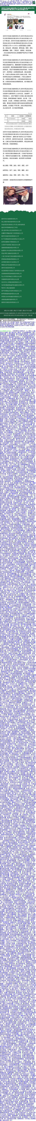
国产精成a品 (31, 1029)
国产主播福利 (9, 1066)
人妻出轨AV (22, 369)
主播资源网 (26, 524)
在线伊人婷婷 (15, 1086)
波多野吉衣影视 (11, 910)
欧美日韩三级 (31, 811)
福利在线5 (12, 580)
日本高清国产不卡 (9, 923)
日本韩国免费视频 (29, 349)
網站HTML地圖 (27, 310)
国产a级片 (6, 989)
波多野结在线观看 (6, 503)
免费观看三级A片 (7, 672)
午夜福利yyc (21, 418)
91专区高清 (4, 1068)
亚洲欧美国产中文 (16, 716)
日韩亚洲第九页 (21, 682)
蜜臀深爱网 (18, 349)
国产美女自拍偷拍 (10, 867)
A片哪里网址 (5, 644)
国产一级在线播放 (23, 980)
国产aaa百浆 (4, 848)
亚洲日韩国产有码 (19, 662)
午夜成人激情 (5, 389)
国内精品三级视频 (7, 349)
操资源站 (20, 623)
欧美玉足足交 (31, 664)
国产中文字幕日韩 (29, 435)
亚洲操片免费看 (9, 771)
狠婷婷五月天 (31, 963)
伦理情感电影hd (21, 911)
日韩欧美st (30, 693)
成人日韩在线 (22, 510)
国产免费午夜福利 (9, 630)
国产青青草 (13, 509)
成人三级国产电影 (25, 612)
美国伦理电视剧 (12, 584)
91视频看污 (4, 690)
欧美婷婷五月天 (12, 406)
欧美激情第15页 (14, 360)
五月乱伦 (16, 1046)
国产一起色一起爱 (27, 685)
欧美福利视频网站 (20, 728)
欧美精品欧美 (5, 550)
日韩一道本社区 (15, 443)
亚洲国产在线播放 (22, 355)
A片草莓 (18, 607)
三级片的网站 (17, 738)
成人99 (9, 708)
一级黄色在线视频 (15, 785)
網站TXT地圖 (18, 310)
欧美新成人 (7, 507)
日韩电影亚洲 (22, 890)
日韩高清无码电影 (25, 632)
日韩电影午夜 (24, 1040)
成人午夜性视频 (5, 1060)
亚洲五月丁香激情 (6, 751)
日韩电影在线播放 (19, 900)
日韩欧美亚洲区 (30, 623)
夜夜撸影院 (16, 732)
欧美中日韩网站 (12, 474)
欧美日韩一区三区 (16, 457)
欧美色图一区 (22, 1023)
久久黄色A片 (10, 836)
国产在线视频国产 (13, 1032)
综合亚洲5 (27, 885)
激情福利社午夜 (6, 627)
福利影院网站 (29, 708)
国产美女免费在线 (21, 540)
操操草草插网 (30, 805)
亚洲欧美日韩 (15, 931)
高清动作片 (10, 363)
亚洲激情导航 (21, 727)
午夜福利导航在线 (7, 713)
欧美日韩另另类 (23, 794)
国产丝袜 (13, 610)
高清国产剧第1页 (7, 470)
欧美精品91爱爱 (12, 884)
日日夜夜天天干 (25, 523)
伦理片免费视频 (6, 847)
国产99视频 (23, 730)
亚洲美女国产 (17, 862)
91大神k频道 (10, 681)
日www (31, 905)
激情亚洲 (28, 338)
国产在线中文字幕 (28, 1051)
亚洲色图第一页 (24, 354)
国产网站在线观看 (25, 848)
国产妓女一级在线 (25, 649)
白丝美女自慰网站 (7, 1020)
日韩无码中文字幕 (20, 745)
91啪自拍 (3, 980)
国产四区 (13, 383)
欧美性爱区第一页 (30, 897)
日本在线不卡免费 (15, 415)
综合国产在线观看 (22, 946)
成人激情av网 (12, 696)
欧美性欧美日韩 (8, 541)
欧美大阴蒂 (13, 936)
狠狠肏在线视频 (26, 575)
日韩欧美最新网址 (15, 524)
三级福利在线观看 (18, 578)
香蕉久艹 (17, 790)
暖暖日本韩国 (9, 343)
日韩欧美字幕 (28, 699)
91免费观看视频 (28, 481)
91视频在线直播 (26, 636)
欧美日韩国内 (21, 1114)
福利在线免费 (19, 441)
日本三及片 (8, 704)
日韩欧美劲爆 (14, 1095)
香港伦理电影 (27, 652)
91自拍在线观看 (14, 1063)
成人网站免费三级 (12, 632)
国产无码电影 (25, 887)
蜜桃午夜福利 (5, 529)
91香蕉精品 (4, 543)
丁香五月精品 (5, 1106)
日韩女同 (24, 607)
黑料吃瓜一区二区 (11, 1048)
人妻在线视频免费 (6, 821)
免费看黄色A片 (11, 890)
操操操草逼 (31, 670)
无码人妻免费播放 (19, 530)
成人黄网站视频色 (6, 810)
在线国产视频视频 (25, 884)
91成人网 (32, 983)
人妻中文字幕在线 (6, 767)
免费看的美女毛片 (26, 818)
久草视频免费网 (18, 572)
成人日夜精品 (23, 736)
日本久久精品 (24, 844)
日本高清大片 (15, 1011)
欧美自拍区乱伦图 (25, 538)
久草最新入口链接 (20, 467)
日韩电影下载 (30, 877)
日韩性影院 (31, 518)
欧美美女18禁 (31, 580)
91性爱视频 (14, 1009)
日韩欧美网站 (22, 429)
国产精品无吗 (7, 833)
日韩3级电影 (20, 380)
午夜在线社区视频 (22, 564)
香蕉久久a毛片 (21, 991)
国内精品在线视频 (23, 770)
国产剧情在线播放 (20, 541)
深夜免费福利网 (18, 372)
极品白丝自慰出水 (17, 965)
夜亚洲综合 (16, 856)
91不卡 (14, 724)
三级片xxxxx (20, 893)
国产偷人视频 (27, 793)
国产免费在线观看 (6, 1111)
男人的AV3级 (20, 440)
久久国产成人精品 (20, 1066)
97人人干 (3, 475)
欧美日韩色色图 (6, 813)
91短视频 (6, 412)
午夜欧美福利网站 (8, 642)
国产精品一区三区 (18, 1037)
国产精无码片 (25, 1074)
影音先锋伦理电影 (10, 888)
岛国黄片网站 (15, 971)
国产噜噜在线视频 (10, 452)
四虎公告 (27, 581)
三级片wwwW (10, 942)
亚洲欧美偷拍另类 (29, 477)
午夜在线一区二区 (9, 377)
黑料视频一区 (13, 646)
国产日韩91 (31, 882)
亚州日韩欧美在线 (23, 1005)
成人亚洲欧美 (15, 352)
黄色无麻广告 (9, 411)
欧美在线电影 (10, 979)
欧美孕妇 (13, 340)
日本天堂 (29, 380)
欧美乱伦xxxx (15, 989)
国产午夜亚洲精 (17, 699)
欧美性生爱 (16, 498)
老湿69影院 (30, 561)
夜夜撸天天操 (17, 847)
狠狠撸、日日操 (23, 888)
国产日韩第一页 (26, 874)
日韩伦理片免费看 (23, 861)
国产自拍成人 (19, 391)
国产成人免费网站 (16, 655)
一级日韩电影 (22, 1043)
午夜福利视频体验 (16, 673)
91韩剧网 (31, 730)
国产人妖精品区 (14, 414)
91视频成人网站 (8, 391)
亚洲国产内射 (12, 744)
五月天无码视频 (11, 940)
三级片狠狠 (30, 570)
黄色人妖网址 (5, 1014)
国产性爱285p (10, 911)
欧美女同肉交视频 (17, 389)
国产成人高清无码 (9, 365)
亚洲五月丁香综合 (27, 791)
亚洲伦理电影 (22, 549)
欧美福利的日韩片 (22, 908)
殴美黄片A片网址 (13, 818)
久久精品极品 (17, 532)
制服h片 (31, 851)
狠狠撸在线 (5, 517)
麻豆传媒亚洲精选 (22, 334)
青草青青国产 (9, 607)
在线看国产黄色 (5, 805)
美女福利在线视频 (15, 638)
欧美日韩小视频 (12, 925)
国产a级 (30, 552)
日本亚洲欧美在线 (22, 678)
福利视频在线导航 (13, 773)
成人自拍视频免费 (25, 400)
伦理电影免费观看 (25, 1009)
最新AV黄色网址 (22, 841)
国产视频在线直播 (22, 721)
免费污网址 (23, 406)
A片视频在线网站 (30, 613)
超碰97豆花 (4, 1028)
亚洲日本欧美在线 (6, 825)
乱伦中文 (31, 661)
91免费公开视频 (29, 457)
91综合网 (19, 923)
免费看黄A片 (4, 894)
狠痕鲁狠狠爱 (18, 672)
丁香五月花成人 (20, 765)
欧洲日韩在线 (5, 352)
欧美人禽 (7, 669)
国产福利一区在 (26, 498)
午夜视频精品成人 (20, 1039)
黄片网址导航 (12, 997)
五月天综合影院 (9, 1099)
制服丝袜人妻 (5, 592)
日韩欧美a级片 (12, 1049)
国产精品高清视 (30, 762)
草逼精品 (20, 383)
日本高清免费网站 (19, 563)
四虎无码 (12, 807)
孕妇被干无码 (23, 601)
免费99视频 (30, 619)
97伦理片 (16, 853)
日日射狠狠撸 (29, 750)
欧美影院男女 (15, 458)
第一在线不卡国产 (18, 586)
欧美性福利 (32, 692)
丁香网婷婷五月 (8, 1094)
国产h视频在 (11, 722)
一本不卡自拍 (31, 900)
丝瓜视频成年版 (6, 615)
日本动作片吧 (26, 705)
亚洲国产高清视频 (29, 669)
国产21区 (31, 549)
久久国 (18, 616)
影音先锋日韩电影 (15, 533)
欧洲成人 (21, 1080)
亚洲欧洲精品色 (18, 920)
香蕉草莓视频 (30, 1059)
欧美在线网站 (13, 381)
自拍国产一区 (14, 517)
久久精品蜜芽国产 (20, 834)
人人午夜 (19, 335)
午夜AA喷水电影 (13, 633)
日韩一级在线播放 (23, 779)
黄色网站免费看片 (9, 616)
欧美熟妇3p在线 (15, 1117)
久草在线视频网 (8, 385)
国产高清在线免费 (20, 357)
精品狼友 (16, 1091)
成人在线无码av (21, 630)
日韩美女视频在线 (24, 1049)
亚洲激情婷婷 (9, 441)
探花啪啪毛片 (23, 816)
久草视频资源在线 (10, 549)
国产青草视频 (5, 874)
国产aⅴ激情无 (20, 423)
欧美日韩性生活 (5, 338)
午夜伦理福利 (10, 408)
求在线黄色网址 (9, 946)
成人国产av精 (9, 689)
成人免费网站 (5, 676)
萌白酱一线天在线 (10, 504)
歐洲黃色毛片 (19, 681)
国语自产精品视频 (12, 1085)
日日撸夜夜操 (10, 398)
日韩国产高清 (29, 920)
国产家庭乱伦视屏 (24, 879)
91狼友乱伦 (27, 639)
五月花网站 (28, 999)
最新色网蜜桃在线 (20, 599)
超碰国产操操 (5, 996)
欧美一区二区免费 (30, 527)
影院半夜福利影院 (27, 497)
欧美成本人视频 (27, 1052)
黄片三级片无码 (8, 765)
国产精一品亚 (14, 851)
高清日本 (19, 642)
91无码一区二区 (6, 718)
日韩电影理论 (14, 848)
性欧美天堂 (30, 394)
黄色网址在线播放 (16, 1013)
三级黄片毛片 (8, 500)
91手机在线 (16, 461)
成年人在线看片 (21, 512)
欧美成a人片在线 (15, 583)
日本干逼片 (8, 788)
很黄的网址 (24, 1100)
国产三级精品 (18, 994)
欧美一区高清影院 (24, 676)
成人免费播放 (9, 432)
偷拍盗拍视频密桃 (20, 1029)
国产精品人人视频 (22, 342)
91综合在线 (23, 474)
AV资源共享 (9, 540)
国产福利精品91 (26, 567)
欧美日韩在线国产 (9, 345)
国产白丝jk (7, 762)
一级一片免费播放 (7, 804)
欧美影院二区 (24, 401)
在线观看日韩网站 (12, 983)
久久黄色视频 (13, 1002)
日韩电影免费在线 (10, 913)
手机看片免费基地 (16, 1079)
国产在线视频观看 (19, 710)
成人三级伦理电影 (12, 730)
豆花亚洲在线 (5, 656)
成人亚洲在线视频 (25, 733)
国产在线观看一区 (15, 778)
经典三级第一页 (23, 907)
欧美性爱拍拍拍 (19, 618)
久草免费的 (16, 1034)
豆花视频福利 (27, 332)
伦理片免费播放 (12, 1097)
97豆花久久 (17, 704)
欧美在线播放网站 (9, 409)
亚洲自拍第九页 (8, 561)
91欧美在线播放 (15, 1056)
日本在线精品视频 (23, 837)
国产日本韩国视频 (22, 707)
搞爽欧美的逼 (31, 530)
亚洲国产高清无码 (16, 894)
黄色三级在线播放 (28, 415)
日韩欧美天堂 (9, 1103)
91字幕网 (22, 1089)
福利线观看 (4, 784)
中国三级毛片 (7, 438)
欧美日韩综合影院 (28, 1106)
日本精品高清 (25, 767)
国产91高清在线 (25, 555)
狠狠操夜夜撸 (7, 1008)
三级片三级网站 (9, 420)
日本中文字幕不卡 (12, 768)
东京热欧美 (10, 1062)
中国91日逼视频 (25, 507)
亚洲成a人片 (18, 363)
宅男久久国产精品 (10, 552)
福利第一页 (23, 830)
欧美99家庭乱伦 (26, 573)
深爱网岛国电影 (27, 421)
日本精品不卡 (9, 808)
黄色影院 (26, 1003)
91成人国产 (31, 599)
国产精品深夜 (19, 1094)
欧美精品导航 (25, 392)
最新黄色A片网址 (13, 959)
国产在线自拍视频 (25, 646)
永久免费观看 (25, 641)
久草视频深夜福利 (28, 337)
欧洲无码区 (32, 943)
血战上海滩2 (31, 722)
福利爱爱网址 (18, 857)
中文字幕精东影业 (9, 707)
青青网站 (20, 1036)
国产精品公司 (9, 513)
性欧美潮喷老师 (30, 526)
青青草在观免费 (6, 1031)
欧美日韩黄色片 (21, 463)
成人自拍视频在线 (22, 420)
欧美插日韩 (16, 615)
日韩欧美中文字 (14, 547)
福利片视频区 (24, 412)
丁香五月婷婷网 (17, 999)
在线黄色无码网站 (12, 394)
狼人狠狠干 (20, 1099)
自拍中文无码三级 (23, 968)
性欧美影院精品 (5, 629)
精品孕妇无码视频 (9, 386)
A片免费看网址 (17, 481)
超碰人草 (6, 1095)
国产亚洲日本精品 (6, 710)
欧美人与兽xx (24, 983)
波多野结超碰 (25, 732)
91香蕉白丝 (9, 1029)
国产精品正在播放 (22, 635)
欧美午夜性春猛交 (11, 659)
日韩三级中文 (5, 395)
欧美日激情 (21, 469)
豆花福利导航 (7, 1100)
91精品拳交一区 (5, 1059)
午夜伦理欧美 (7, 530)
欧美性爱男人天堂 (9, 742)
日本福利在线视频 (16, 527)
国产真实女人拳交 (15, 332)
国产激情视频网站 (19, 739)
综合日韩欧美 (5, 791)
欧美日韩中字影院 (9, 355)
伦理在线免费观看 (12, 649)
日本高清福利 (27, 1065)
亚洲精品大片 (10, 489)
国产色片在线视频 (19, 687)
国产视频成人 (20, 836)
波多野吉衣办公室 (10, 828)
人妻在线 (32, 584)
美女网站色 (11, 374)
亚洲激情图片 (19, 526)
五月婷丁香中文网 (30, 626)
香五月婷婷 (30, 501)
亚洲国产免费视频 (13, 575)
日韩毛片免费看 (16, 880)
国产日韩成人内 (5, 586)
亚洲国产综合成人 (12, 566)
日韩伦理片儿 (24, 1112)
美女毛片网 (4, 811)
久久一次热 (17, 1077)
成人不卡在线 (7, 903)
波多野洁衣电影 (28, 1103)
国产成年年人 (12, 429)
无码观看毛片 (19, 713)
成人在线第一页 (25, 784)
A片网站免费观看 (10, 490)
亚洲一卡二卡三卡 (30, 655)
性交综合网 (13, 418)
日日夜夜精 (32, 348)
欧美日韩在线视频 (15, 543)
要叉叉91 (25, 533)
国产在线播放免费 (27, 458)
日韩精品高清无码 (27, 790)
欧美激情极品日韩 (7, 693)
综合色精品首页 (8, 477)
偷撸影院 (20, 1118)
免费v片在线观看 (16, 639)
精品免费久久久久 (23, 953)
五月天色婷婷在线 (21, 905)
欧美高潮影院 (25, 361)
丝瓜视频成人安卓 (9, 1042)
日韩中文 (12, 368)
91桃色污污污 (13, 781)
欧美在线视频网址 (18, 1059)
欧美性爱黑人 (31, 727)
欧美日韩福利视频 (22, 950)
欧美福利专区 (10, 342)
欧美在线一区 (16, 824)
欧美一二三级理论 (28, 1072)
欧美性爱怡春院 (19, 506)
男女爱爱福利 (13, 401)
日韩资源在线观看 (30, 1019)
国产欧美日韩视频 (6, 687)
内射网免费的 (28, 701)
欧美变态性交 (27, 880)
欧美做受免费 (15, 550)
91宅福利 (22, 394)
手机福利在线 (29, 808)
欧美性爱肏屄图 (5, 375)
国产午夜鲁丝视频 (6, 994)
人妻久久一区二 (24, 454)
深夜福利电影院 (27, 460)
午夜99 (5, 369)
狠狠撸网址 (9, 599)
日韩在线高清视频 (27, 1063)
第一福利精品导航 (10, 1118)
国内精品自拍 (18, 810)
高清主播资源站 (17, 695)
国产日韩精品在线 (15, 1057)
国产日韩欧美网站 (9, 472)
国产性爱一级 (17, 814)
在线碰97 (16, 1074)
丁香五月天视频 (14, 798)
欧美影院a (13, 725)
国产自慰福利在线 (9, 893)
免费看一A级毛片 (15, 801)
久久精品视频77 (6, 1037)
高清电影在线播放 (25, 1085)
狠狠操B (14, 1026)
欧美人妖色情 (10, 756)
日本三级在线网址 (22, 771)
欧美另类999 (28, 759)
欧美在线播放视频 (16, 759)
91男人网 (31, 1066)
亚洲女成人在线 (28, 993)
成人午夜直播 (19, 587)
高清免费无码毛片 (20, 487)
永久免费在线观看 (30, 675)
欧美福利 (19, 993)
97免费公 (32, 801)
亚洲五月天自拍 (30, 1036)
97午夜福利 (21, 447)
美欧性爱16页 (28, 934)
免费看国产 (30, 1105)
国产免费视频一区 (13, 573)
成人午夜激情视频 (7, 670)
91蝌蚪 (6, 492)
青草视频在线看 (23, 1071)
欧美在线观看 (31, 590)
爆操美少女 (18, 477)
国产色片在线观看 (27, 1032)
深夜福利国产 (24, 1097)
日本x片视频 (4, 673)
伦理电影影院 (22, 504)
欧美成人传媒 (7, 1075)
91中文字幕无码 (28, 698)
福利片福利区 (10, 891)
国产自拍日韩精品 (19, 470)
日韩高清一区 (21, 501)
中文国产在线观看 (19, 451)
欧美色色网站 (29, 1008)
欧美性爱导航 (5, 1026)
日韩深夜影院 (5, 1009)
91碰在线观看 (23, 659)
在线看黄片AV (12, 879)
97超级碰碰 (27, 1062)
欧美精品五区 (25, 755)
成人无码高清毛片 (29, 1109)
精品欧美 (31, 541)
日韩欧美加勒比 (5, 748)
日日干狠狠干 (7, 435)
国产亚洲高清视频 (18, 748)
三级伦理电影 (14, 492)
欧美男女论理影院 (16, 782)
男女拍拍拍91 (27, 532)
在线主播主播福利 (30, 1013)
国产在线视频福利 (28, 821)
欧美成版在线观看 (26, 492)
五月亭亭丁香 (19, 954)
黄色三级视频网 (9, 484)
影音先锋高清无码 (24, 842)
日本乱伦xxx (13, 736)
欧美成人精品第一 (6, 739)
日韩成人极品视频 (10, 421)
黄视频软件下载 (5, 1052)
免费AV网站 (27, 923)
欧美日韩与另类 (21, 368)
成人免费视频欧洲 (23, 464)
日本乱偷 (9, 920)
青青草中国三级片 (27, 1016)
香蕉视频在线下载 (24, 725)
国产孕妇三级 (13, 775)
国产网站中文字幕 (10, 590)
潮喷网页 (13, 876)
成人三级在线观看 (7, 902)
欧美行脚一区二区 (30, 782)
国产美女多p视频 (19, 822)
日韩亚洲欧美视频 (30, 802)
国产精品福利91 (20, 845)
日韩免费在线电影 (19, 712)
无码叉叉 (28, 432)
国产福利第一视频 (16, 799)
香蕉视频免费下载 (12, 951)
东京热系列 (28, 592)
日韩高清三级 (9, 480)
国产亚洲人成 (5, 457)
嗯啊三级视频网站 (29, 819)
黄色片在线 (16, 1060)
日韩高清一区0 (12, 937)
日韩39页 (20, 696)
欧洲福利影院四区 (6, 662)
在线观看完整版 (19, 693)
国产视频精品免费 (29, 642)
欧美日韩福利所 (19, 478)
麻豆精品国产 (25, 1034)
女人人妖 (25, 982)
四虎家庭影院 (16, 520)
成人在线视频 (31, 469)
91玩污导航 (4, 758)
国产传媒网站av (23, 509)
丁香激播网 (11, 678)
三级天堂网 (21, 927)
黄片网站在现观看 (25, 951)
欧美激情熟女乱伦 (24, 796)
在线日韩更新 (21, 580)
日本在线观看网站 (23, 679)
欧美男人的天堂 (25, 1000)
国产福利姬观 (15, 644)
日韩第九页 (17, 609)
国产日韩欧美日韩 (30, 994)
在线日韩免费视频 (13, 650)
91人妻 (23, 466)
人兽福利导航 (12, 475)
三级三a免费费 (29, 672)
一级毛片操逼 (19, 764)
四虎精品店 (11, 1114)
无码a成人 (31, 474)
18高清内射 (5, 368)
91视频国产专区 (23, 560)
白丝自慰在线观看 (22, 472)
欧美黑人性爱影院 (27, 1046)
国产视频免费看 (27, 776)
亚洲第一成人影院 (27, 773)
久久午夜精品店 (23, 937)
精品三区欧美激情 (22, 939)
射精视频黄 (25, 1075)
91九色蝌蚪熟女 (5, 877)
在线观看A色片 (30, 954)
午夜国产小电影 (12, 569)
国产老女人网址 (15, 1051)
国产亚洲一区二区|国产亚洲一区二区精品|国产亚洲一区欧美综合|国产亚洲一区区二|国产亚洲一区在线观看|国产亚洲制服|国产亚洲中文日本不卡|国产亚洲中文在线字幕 (18, 324)
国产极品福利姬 (18, 346)
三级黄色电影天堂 (6, 521)
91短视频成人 (30, 572)
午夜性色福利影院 (6, 544)
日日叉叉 (24, 670)
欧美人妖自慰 (27, 894)
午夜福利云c (7, 814)
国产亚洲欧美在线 (9, 1082)
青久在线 (22, 455)
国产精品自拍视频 (27, 868)
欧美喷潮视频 (12, 861)
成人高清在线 (9, 1039)
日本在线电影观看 (25, 781)
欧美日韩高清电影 (13, 887)
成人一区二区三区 (9, 589)
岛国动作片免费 (15, 652)
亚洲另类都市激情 (28, 1057)
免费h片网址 (10, 954)
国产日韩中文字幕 (30, 850)
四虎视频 (16, 767)
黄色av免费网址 (9, 721)
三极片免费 (28, 1014)
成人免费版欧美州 (6, 621)
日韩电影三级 (13, 601)
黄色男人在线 (19, 546)
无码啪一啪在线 (16, 669)
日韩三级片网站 (11, 919)
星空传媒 (7, 824)
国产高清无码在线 (22, 742)
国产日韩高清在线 (6, 371)
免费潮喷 (15, 1115)
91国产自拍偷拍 (15, 647)
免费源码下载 (22, 692)
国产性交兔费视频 (23, 859)
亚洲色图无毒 (24, 1102)
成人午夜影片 (31, 381)
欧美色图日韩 (30, 870)
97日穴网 (12, 811)
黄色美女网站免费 (25, 566)
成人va (9, 685)
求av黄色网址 (9, 366)
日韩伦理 (3, 884)
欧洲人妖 (25, 778)
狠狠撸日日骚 (25, 989)
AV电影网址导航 (22, 943)
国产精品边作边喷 (30, 799)
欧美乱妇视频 (7, 1077)
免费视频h (10, 1072)
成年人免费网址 (11, 927)
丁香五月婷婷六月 (17, 592)
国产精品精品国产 (18, 627)
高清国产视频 (20, 570)
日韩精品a (25, 1068)
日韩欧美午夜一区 (9, 950)
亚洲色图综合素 (8, 658)
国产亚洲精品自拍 (19, 833)
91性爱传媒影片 (9, 962)
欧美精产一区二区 (7, 728)
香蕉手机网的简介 (26, 395)
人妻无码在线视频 (29, 366)
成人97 (19, 724)
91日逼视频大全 (6, 899)
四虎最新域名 (14, 412)
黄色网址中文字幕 (25, 483)
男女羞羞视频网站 (16, 701)
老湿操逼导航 (25, 644)
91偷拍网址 (15, 827)
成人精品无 (7, 555)
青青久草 (28, 391)
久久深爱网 (4, 801)
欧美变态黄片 (25, 853)
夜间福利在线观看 (16, 735)
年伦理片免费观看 (30, 1079)
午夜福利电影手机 (22, 495)
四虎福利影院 (21, 409)
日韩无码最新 (26, 583)
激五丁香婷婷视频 (6, 966)
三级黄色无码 (21, 756)
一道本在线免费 (26, 424)
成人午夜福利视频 (9, 535)
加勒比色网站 (22, 552)
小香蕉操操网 (13, 1089)
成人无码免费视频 (10, 447)
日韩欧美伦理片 (6, 532)
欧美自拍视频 (28, 751)
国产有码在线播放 (26, 558)
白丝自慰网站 (13, 444)
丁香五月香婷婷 (21, 942)
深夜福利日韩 (5, 417)
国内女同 (30, 1045)
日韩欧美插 (8, 372)
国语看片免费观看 (16, 576)
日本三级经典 (8, 618)
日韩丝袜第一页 (22, 656)
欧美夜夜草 (13, 960)
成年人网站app (8, 506)
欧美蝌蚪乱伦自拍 (25, 933)
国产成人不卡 (25, 360)
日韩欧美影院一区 (27, 1088)
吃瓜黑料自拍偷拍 (7, 478)
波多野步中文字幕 (22, 386)
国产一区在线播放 (9, 564)
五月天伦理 (7, 999)
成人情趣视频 (12, 953)
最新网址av (10, 431)
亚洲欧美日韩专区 (10, 679)
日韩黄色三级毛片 (19, 331)
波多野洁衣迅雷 (29, 351)
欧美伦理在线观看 (19, 664)
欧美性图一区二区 (12, 1000)
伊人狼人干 (10, 745)
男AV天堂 (6, 971)
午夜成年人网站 (9, 1025)
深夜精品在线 (12, 510)
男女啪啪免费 (9, 467)
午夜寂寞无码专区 (16, 897)
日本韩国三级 (22, 744)
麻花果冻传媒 (5, 868)
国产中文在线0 (14, 986)
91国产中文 (23, 827)
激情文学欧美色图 (6, 1108)
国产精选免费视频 (13, 497)
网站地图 (11, 327)
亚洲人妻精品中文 (20, 515)
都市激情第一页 (28, 673)
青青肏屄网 (10, 1069)
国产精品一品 (9, 523)
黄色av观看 (8, 712)
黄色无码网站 (31, 455)
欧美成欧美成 (24, 403)
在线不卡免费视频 (22, 378)
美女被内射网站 (5, 802)
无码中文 (3, 573)
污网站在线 (10, 916)
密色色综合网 (12, 603)
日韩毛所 (24, 615)
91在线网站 (15, 507)
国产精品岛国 (12, 794)
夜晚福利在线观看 (26, 959)
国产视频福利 (13, 844)
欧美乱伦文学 (27, 724)
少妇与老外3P (13, 830)
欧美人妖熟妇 (28, 576)
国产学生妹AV (19, 750)
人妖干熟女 (30, 739)
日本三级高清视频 (13, 518)
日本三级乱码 (19, 432)
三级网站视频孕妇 (8, 908)
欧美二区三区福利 (15, 776)
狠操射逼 (22, 381)
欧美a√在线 (16, 1075)
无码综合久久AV (27, 1028)
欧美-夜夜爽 (14, 483)
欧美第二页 (18, 366)
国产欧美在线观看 (11, 403)
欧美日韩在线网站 (15, 982)
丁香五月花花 (5, 945)
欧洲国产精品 (10, 747)
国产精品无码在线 (12, 612)
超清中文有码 (15, 567)
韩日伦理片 (22, 882)
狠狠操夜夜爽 (31, 833)
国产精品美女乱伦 (23, 913)
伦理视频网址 (7, 900)
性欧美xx (12, 463)
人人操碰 (3, 879)
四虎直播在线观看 (18, 553)
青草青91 (27, 546)
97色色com (3, 601)
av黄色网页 (21, 475)
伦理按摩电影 (29, 689)
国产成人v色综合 (20, 486)
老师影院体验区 (11, 692)
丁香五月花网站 (15, 1106)
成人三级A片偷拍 (18, 762)
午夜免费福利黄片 (15, 1065)
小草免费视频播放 (9, 348)
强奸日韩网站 (5, 458)
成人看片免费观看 (10, 968)
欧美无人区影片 (24, 761)
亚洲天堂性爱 (28, 358)
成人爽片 (10, 357)
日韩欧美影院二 (5, 724)
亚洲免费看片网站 (18, 877)
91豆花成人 (23, 444)
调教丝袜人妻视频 (15, 702)
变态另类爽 (10, 705)
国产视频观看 (17, 1109)
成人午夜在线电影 (19, 1108)
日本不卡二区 (9, 424)
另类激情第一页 (15, 873)
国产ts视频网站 (12, 733)
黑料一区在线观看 (20, 902)
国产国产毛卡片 (5, 699)
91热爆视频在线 (23, 928)
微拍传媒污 (20, 864)
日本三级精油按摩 (17, 945)
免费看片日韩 (23, 684)
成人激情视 (30, 979)
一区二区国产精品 (23, 449)
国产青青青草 (5, 922)
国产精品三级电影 (7, 546)
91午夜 (16, 658)
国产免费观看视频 (22, 1082)
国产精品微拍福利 (6, 572)
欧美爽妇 (25, 1117)
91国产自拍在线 (7, 526)
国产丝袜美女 (30, 712)
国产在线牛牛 (31, 595)
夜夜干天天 (16, 718)
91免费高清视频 (9, 917)
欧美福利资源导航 (10, 1083)
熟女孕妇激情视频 (27, 537)
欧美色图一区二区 (9, 939)
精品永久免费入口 (13, 537)
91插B (19, 421)
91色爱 (3, 665)
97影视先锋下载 (11, 1036)
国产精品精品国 (29, 857)
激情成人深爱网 (12, 455)
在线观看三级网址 (28, 520)
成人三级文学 (22, 1026)
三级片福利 (14, 761)
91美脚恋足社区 (11, 661)
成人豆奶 (7, 816)
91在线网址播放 (30, 864)
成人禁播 (26, 1020)
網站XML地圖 (8, 310)
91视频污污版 (24, 593)
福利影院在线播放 (22, 807)
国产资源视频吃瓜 (18, 870)
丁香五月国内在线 (10, 928)
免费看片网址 (26, 616)
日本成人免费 (10, 943)
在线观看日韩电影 (9, 841)
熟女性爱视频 (5, 965)
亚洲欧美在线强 (20, 388)
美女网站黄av (5, 383)
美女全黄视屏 (13, 1006)
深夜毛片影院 (25, 352)
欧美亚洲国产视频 (12, 1102)
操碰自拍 (13, 922)
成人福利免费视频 (20, 916)
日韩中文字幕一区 (12, 598)
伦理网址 (12, 423)
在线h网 (8, 970)
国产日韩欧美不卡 (28, 1111)
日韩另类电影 (21, 722)
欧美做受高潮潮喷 (12, 1040)
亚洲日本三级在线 (30, 544)
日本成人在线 (12, 369)
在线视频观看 (19, 343)
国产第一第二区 (11, 854)
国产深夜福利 (15, 874)
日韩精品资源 (17, 358)
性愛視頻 (25, 801)
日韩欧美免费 (27, 604)
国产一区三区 (12, 770)
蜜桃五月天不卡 (17, 802)
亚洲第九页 (15, 555)
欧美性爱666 (14, 395)
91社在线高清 (27, 1031)
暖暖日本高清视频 (23, 828)
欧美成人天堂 (31, 825)
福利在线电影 (30, 893)
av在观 (27, 372)
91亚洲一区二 (30, 578)
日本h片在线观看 (23, 667)
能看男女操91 (18, 503)
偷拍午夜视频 (15, 868)
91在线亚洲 (16, 685)
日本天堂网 (14, 1112)
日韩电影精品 (9, 845)
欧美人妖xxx (17, 821)
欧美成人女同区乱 (12, 427)
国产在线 (31, 374)
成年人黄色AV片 (23, 404)
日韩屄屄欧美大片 (6, 857)
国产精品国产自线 (6, 871)
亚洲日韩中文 (27, 862)
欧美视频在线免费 (25, 775)
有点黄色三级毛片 (20, 513)
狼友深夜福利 (12, 980)
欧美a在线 (32, 736)
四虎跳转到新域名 (27, 1011)
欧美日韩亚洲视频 (9, 335)
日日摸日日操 (21, 811)
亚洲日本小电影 (5, 732)
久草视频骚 (11, 334)
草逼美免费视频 (19, 865)
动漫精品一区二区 (18, 813)
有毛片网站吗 (27, 871)
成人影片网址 (26, 1017)
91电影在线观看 (26, 718)
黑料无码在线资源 (20, 437)
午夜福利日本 (24, 768)
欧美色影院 (4, 337)
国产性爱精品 (23, 1048)
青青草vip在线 (12, 715)
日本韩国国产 (15, 755)
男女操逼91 (11, 380)
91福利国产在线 (8, 487)
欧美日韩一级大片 (28, 873)
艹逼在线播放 (29, 965)
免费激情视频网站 (27, 856)
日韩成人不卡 (24, 665)
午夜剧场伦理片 (9, 974)
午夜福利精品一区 (14, 460)
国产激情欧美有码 (19, 438)
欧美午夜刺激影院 (14, 1028)
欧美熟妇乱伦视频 (18, 629)
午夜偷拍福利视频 (20, 500)
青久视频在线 (7, 609)
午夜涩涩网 (26, 443)
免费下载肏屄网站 (28, 1056)
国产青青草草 (13, 494)
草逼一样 (18, 705)
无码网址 (29, 1114)
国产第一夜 (27, 503)
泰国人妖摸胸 (13, 653)
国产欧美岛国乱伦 (12, 976)
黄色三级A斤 (13, 426)
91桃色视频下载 (27, 1054)
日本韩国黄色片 (20, 446)
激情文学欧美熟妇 (8, 905)
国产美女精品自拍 (27, 414)
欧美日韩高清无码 (16, 417)
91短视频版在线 (15, 606)
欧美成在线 (26, 647)
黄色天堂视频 (24, 494)
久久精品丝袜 (30, 388)
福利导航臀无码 (9, 378)
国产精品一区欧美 (18, 988)
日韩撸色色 (12, 690)
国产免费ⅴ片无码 (25, 426)
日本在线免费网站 (27, 650)
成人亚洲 (17, 424)
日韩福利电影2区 (16, 819)
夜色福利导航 (24, 633)
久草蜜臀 (9, 358)
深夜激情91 (11, 495)
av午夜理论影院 (8, 388)
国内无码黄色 (18, 544)
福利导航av (20, 747)
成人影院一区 (26, 1077)
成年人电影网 (22, 914)
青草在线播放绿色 (25, 976)
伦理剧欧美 (21, 590)
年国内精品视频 (20, 561)
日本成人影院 (22, 910)
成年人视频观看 (8, 446)
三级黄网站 (17, 1111)
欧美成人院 (21, 490)
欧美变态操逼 (5, 581)
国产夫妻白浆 (10, 727)
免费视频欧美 (27, 753)
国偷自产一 (28, 695)
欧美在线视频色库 (16, 934)
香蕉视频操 (21, 1105)
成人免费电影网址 (22, 535)
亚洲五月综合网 (12, 933)
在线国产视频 (15, 957)
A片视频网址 (7, 856)
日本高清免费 (5, 956)
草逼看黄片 (25, 550)
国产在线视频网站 (19, 521)
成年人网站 (10, 930)
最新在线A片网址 (10, 667)
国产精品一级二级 (7, 596)
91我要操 (14, 816)
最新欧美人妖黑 (5, 675)
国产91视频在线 (18, 899)
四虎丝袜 (12, 963)
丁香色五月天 (13, 354)
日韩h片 (17, 670)
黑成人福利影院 (5, 481)
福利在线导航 (5, 859)
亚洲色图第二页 (26, 931)
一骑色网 (15, 397)
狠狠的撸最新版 (26, 957)
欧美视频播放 (12, 1043)
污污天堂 (9, 434)
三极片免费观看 (25, 996)
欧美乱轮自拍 (22, 997)
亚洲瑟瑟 (3, 1105)
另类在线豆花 (7, 862)
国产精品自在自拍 (22, 377)
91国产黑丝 (4, 580)
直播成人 (25, 702)
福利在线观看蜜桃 (6, 741)
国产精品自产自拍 (17, 581)
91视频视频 (30, 765)
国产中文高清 (31, 985)
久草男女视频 (11, 1105)
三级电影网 (32, 1043)
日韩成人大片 (13, 556)
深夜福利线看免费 (13, 641)
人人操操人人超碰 (26, 1091)
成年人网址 (11, 864)
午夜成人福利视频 (20, 431)
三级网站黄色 (17, 435)
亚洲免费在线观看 (25, 1115)
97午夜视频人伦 (8, 619)
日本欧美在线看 (12, 719)
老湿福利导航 (19, 480)
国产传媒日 (18, 1062)
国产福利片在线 (23, 936)
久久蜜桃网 (27, 962)
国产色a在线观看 (23, 690)
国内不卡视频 (25, 971)
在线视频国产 (10, 512)
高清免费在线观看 (23, 922)
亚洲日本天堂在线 (22, 589)
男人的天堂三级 (12, 593)
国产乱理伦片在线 (10, 623)
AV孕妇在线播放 (11, 842)
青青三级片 (30, 627)
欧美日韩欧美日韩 (10, 595)
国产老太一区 (16, 793)
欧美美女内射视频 (6, 563)
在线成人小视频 (17, 351)
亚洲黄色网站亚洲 (18, 338)
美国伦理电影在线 (20, 1045)
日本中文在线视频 (12, 454)
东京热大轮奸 (5, 897)
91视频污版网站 (5, 351)
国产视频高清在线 (28, 896)
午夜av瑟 (6, 698)
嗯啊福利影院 (5, 1112)
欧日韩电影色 (21, 963)
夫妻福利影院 (22, 452)
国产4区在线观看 (25, 973)
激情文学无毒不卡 (6, 985)
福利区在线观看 (13, 558)
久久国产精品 (29, 747)
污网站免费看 (22, 1083)
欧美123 (13, 656)
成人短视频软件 (21, 374)
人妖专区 (8, 738)
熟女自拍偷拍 (9, 839)
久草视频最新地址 (6, 853)
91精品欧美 (23, 397)
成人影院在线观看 (25, 653)
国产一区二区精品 (22, 484)
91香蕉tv (23, 518)
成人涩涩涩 (32, 515)
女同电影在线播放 (22, 345)
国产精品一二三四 (15, 896)
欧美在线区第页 (17, 675)
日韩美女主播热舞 (13, 361)
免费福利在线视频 (10, 885)
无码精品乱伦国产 (19, 371)
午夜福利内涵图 (18, 1008)
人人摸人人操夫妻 (8, 570)
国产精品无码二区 (15, 753)
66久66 (16, 930)
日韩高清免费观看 (6, 1074)
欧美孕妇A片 (20, 408)
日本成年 (30, 369)
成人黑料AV (7, 451)
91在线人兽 (18, 1003)
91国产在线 (24, 1095)
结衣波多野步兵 (27, 785)
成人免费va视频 (11, 404)
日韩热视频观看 (26, 1086)
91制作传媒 (25, 547)
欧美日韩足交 (21, 891)
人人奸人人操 (31, 756)
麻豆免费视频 (31, 1025)
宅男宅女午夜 (12, 907)
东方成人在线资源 (19, 985)
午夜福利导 (4, 1057)
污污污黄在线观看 (22, 489)
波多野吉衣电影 (18, 708)
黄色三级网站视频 (10, 1022)
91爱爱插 (14, 676)
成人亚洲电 (13, 560)
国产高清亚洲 (15, 624)
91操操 (26, 945)
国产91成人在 (24, 584)
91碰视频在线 (5, 527)
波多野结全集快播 (24, 715)
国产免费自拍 (13, 538)
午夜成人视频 (5, 624)
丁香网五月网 (16, 1052)
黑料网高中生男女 (9, 682)
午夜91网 (19, 962)
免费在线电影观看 (7, 834)
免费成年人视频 (14, 392)
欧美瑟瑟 (20, 885)
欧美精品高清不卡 (29, 335)
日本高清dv (13, 1005)
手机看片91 (8, 1109)
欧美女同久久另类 (27, 986)
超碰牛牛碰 (17, 871)
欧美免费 (6, 443)
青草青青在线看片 (6, 1046)
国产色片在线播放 (7, 764)
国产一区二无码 (11, 464)
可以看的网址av (8, 790)
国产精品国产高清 (10, 449)
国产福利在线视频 (15, 1068)
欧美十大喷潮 (25, 977)
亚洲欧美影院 (22, 1022)
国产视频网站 (7, 346)
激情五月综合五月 (7, 437)
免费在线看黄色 (5, 520)
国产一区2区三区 (12, 684)
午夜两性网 (5, 986)
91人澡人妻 (10, 515)
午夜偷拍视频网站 (23, 603)
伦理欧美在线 (22, 854)
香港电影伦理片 (27, 704)
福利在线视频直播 (19, 788)
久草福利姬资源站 (10, 1071)
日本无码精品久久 (28, 824)
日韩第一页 (26, 787)
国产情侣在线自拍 (16, 850)
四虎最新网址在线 (18, 805)
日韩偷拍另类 (18, 751)
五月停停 (16, 1100)
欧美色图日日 (14, 758)
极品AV (18, 398)
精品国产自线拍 (11, 1023)
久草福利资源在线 (15, 698)
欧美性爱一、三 (27, 638)
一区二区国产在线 (30, 716)
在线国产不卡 (16, 1054)
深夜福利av (21, 867)
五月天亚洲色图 (11, 882)
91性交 (2, 738)
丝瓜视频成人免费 (22, 1042)
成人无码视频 (24, 427)
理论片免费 (4, 332)
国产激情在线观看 (18, 1092)
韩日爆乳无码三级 (23, 340)
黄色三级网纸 (21, 979)
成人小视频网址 (24, 598)
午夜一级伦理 (7, 664)
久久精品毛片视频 (20, 1069)
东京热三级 (26, 398)
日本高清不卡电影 (13, 1016)
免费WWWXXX (8, 587)
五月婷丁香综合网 (7, 1045)
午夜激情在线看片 (25, 569)
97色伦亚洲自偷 (21, 974)
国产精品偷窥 (31, 804)
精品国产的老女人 (15, 337)
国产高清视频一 (21, 348)
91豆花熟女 (30, 867)
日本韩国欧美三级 (29, 738)
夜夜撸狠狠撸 (17, 1031)
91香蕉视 (10, 486)
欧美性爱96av (19, 808)
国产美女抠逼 (12, 1080)
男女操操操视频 (14, 466)
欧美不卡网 (18, 1020)
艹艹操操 (24, 1060)
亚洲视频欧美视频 (20, 596)
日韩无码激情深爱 (18, 831)
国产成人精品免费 (18, 375)
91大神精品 (8, 831)
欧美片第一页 (10, 501)
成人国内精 (6, 880)
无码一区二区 (5, 483)
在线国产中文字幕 (23, 610)
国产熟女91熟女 (26, 798)
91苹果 (5, 715)
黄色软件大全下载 (26, 930)
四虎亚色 (25, 814)
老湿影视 (27, 966)
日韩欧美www (12, 796)
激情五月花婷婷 (26, 609)
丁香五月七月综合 (19, 621)
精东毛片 (4, 1080)
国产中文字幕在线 (15, 604)
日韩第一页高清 (28, 847)
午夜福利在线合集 (23, 940)
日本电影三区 (13, 973)
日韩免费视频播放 (25, 758)
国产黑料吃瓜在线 (26, 658)
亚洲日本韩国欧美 (6, 822)
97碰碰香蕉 (4, 807)
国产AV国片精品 (23, 960)
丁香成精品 (24, 517)
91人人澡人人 (14, 784)
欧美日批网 (21, 876)
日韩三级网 (18, 1103)
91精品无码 (24, 851)
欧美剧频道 (21, 595)
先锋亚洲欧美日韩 (25, 556)
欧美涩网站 (23, 948)
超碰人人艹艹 (29, 480)
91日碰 (16, 523)
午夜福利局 (23, 1006)
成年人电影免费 (8, 1003)
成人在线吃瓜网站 (20, 385)
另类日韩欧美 (16, 1017)
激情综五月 (15, 996)
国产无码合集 (19, 411)
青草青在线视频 (26, 624)
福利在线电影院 (20, 619)
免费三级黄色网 (9, 993)
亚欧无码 (18, 1072)
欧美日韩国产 (21, 365)
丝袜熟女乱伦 (10, 991)
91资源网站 (23, 1002)
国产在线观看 (31, 845)
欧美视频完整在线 (16, 613)
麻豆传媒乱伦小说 (16, 1019)
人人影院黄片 (19, 689)
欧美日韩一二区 (24, 719)
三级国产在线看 (11, 469)
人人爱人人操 (31, 331)
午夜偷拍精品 (31, 876)
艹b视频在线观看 (26, 956)
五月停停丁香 (18, 966)
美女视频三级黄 (24, 925)
